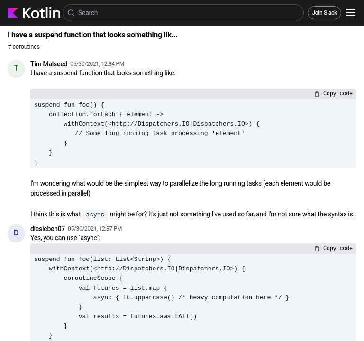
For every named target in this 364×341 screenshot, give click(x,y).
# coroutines (24, 46)
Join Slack (324, 12)
